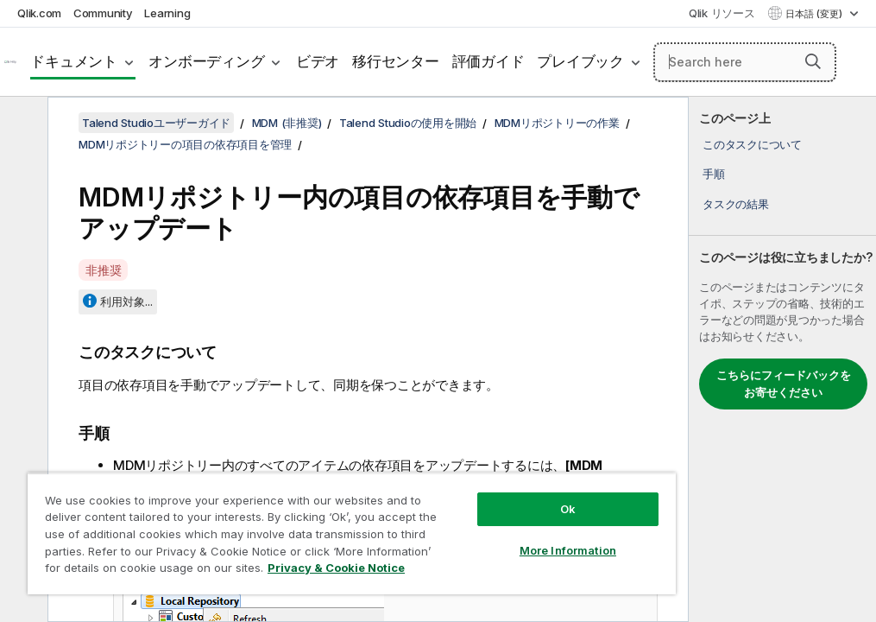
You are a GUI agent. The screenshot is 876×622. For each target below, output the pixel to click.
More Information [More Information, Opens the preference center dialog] (568, 550)
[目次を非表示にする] (22, 123)
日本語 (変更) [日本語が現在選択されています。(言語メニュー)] (815, 14)
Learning (167, 13)
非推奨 (103, 270)
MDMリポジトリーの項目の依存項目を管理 (185, 144)
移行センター (395, 61)
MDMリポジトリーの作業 (557, 123)
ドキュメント (73, 61)
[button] (813, 61)
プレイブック (580, 61)
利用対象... (126, 301)
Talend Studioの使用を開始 (407, 123)
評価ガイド (488, 61)
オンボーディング (206, 61)
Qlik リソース (722, 13)
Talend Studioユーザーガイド (156, 123)
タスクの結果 (736, 204)
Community (103, 13)
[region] (352, 533)
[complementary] (782, 359)
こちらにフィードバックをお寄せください (783, 383)
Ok (568, 509)
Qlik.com (39, 13)
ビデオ (317, 61)
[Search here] (745, 62)
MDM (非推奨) (287, 123)
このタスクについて (752, 144)
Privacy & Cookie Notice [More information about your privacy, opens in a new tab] (336, 567)
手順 (714, 174)
